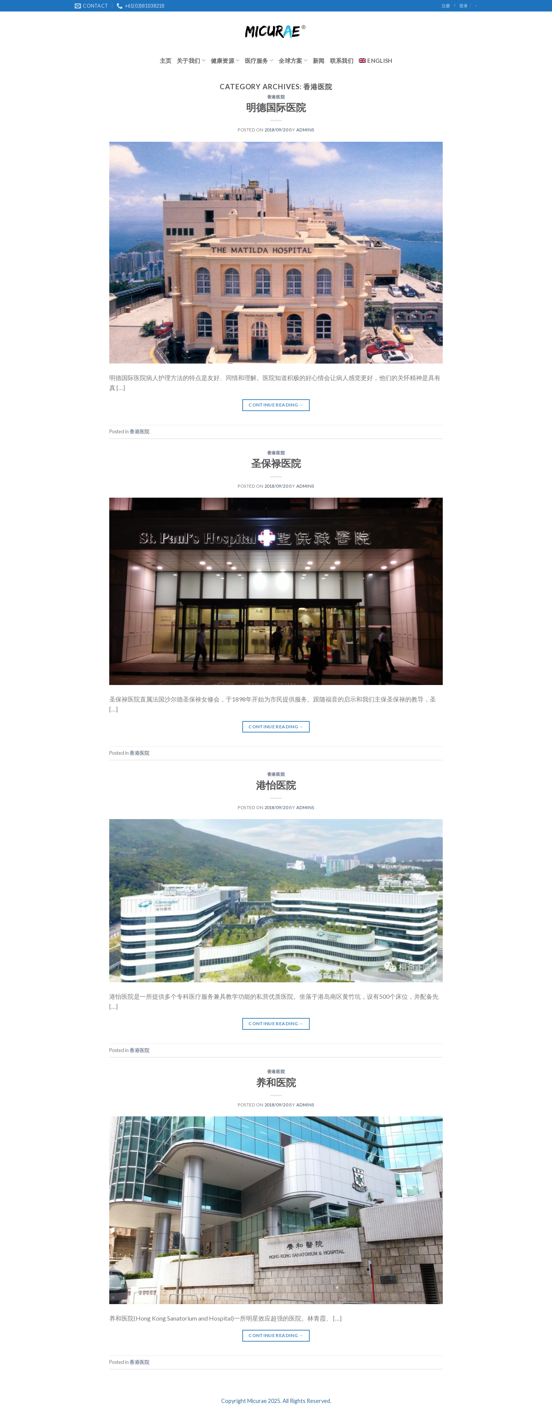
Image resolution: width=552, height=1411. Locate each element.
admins (305, 129)
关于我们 (191, 60)
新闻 (319, 60)
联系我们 (341, 60)
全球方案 (293, 60)
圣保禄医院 (276, 463)
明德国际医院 (276, 107)
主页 (166, 60)
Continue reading (276, 404)
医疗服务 (259, 60)
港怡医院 (276, 785)
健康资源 (225, 60)
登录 (463, 5)
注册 (446, 5)
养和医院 (276, 1082)
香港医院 (276, 96)
